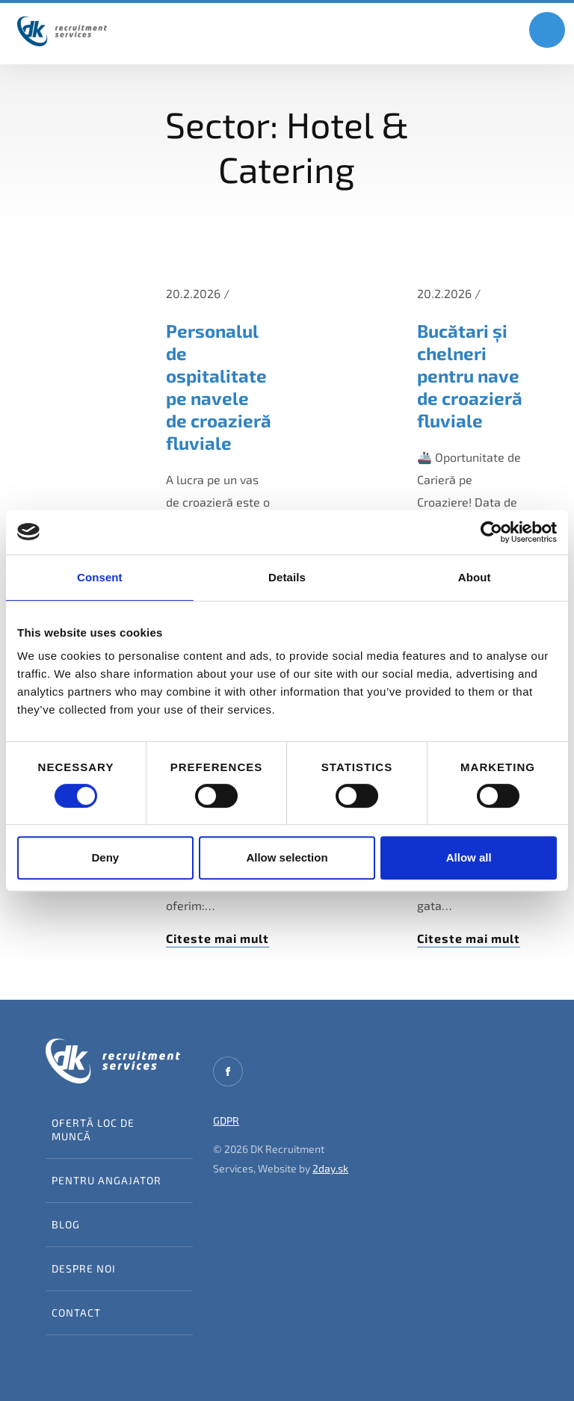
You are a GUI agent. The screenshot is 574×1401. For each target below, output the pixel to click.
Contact (76, 1312)
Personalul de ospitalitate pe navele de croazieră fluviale (218, 387)
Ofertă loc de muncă (93, 1129)
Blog (66, 1224)
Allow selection (286, 857)
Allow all (469, 857)
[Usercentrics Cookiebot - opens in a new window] (491, 532)
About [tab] (474, 577)
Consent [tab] (100, 577)
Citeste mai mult (217, 938)
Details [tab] (287, 577)
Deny (105, 857)
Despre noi (84, 1268)
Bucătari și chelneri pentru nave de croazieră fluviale (469, 375)
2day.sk (330, 1168)
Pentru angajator (106, 1180)
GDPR (226, 1120)
